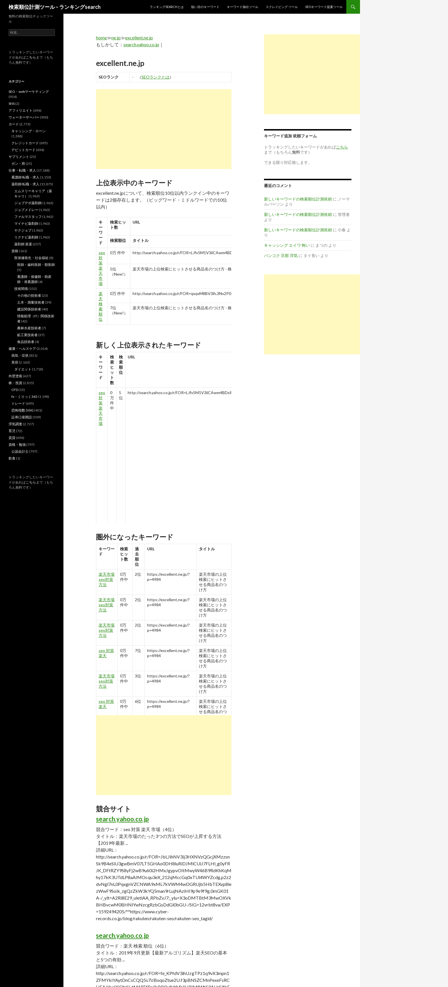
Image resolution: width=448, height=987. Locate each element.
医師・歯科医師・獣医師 (36, 264)
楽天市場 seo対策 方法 (107, 579)
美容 (14, 362)
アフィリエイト (21, 110)
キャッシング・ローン (28, 131)
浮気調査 (15, 424)
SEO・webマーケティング (29, 91)
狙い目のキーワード (205, 7)
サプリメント (19, 157)
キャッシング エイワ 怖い (287, 245)
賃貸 (12, 438)
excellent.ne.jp (139, 37)
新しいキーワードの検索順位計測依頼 (298, 198)
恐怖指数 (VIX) (22, 410)
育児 (12, 431)
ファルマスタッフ (28, 216)
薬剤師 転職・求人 (25, 184)
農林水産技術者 (29, 328)
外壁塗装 (15, 376)
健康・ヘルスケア (22, 348)
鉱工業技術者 (27, 335)
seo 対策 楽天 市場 (102, 268)
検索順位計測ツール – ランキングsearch (55, 7)
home (101, 37)
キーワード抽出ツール (242, 7)
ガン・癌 (18, 163)
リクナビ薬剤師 (26, 237)
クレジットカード (25, 143)
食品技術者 (25, 342)
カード (14, 124)
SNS (12, 103)
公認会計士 (20, 451)
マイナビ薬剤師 (26, 223)
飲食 (12, 458)
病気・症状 (20, 355)
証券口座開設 (21, 417)
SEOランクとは (155, 77)
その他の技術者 (29, 295)
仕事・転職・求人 (22, 170)
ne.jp (116, 37)
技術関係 (21, 288)
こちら (31, 57)
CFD (14, 390)
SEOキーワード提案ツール (324, 7)
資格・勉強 (17, 444)
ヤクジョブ (22, 230)
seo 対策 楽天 (106, 653)
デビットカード (23, 150)
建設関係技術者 (29, 309)
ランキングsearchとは (167, 7)
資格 (14, 251)
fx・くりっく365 (24, 396)
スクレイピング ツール (282, 7)
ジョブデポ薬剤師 (28, 203)
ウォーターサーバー (24, 117)
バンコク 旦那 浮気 (281, 255)
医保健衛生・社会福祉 (31, 258)
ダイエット (22, 369)
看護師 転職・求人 (25, 177)
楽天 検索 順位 (101, 306)
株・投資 (15, 383)
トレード (18, 403)
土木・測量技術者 (31, 302)
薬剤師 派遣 (23, 244)
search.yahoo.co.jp (141, 44)
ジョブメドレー (26, 210)
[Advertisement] (163, 129)
